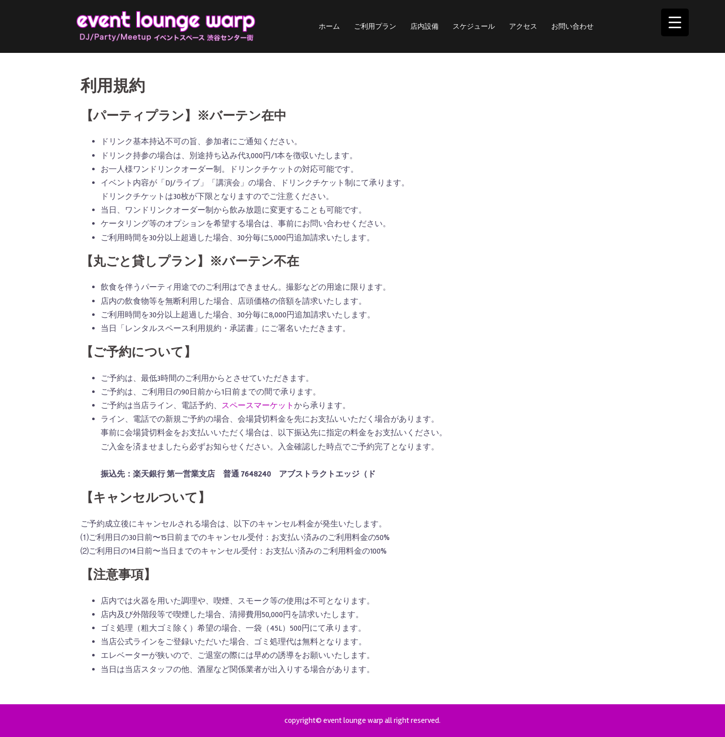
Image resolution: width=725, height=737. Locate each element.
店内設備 (424, 26)
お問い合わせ (572, 26)
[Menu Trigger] (675, 22)
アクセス (523, 26)
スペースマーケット (258, 405)
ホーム (329, 26)
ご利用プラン (375, 26)
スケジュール (474, 26)
